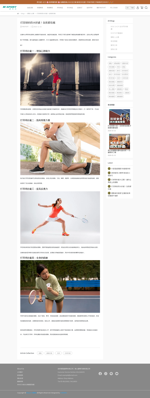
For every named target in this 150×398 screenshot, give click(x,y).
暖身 (126, 89)
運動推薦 (120, 85)
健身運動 (112, 82)
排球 (118, 70)
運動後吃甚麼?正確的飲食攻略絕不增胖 (119, 194)
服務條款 (20, 381)
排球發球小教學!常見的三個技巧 (119, 174)
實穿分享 (114, 45)
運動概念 (120, 89)
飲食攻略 (112, 85)
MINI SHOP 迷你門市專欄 (119, 27)
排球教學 (125, 74)
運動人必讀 (115, 37)
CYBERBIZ (63, 393)
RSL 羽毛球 (114, 8)
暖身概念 (120, 93)
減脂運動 (117, 63)
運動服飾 (120, 96)
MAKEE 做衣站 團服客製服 (25, 384)
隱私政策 (20, 378)
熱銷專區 (50, 8)
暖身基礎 (112, 96)
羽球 (58, 353)
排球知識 (117, 74)
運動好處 (49, 353)
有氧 (118, 67)
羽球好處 (68, 353)
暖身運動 (112, 93)
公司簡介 (20, 372)
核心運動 (112, 89)
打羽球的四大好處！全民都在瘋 (119, 187)
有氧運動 (112, 67)
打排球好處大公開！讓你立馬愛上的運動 (119, 180)
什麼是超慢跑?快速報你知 (119, 168)
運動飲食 (120, 82)
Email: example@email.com (67, 375)
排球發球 (125, 70)
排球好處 (112, 78)
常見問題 (114, 41)
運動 (40, 353)
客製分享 (114, 49)
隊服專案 (40, 8)
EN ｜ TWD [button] (130, 8)
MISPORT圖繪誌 (117, 33)
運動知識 (112, 70)
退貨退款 (20, 375)
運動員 (127, 93)
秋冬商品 (70, 8)
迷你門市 (89, 8)
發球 (110, 74)
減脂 (123, 67)
